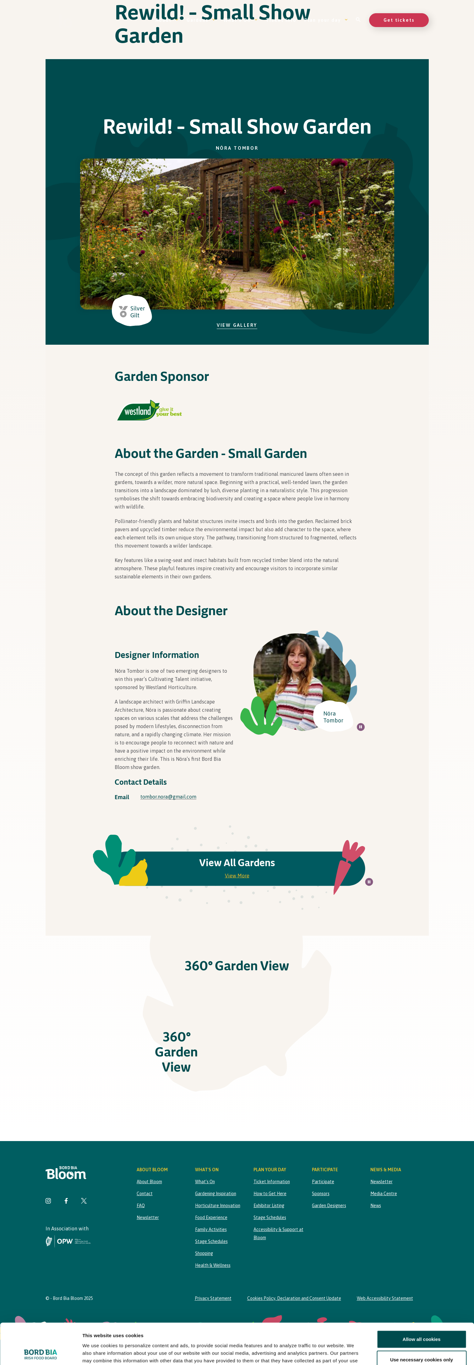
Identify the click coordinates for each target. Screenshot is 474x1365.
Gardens (201, 20)
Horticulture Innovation (217, 1205)
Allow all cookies (422, 1298)
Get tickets (399, 20)
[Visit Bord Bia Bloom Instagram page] (48, 1201)
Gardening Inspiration (215, 1193)
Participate (323, 1181)
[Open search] (358, 20)
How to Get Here (269, 1193)
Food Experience (211, 1217)
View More (237, 875)
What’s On (240, 20)
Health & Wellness (213, 1265)
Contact (145, 1193)
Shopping (204, 1253)
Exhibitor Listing (268, 1205)
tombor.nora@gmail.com (168, 797)
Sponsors (321, 1193)
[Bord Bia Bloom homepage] (72, 20)
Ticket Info (281, 20)
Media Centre (383, 1193)
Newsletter (148, 1217)
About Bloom (149, 1181)
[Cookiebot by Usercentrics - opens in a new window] (40, 1352)
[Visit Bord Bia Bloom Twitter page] (84, 1201)
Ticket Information (271, 1181)
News (375, 1205)
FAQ (141, 1205)
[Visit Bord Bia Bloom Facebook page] (66, 1201)
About (167, 20)
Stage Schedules (211, 1241)
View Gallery (237, 325)
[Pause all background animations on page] (361, 727)
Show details (329, 1352)
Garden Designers (329, 1205)
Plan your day (326, 20)
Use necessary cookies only (421, 1319)
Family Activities (211, 1229)
